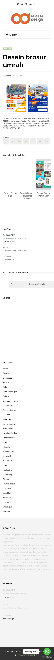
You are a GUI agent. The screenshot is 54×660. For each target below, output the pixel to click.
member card (9, 451)
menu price (8, 456)
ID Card (6, 414)
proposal (7, 488)
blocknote (7, 378)
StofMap (7, 497)
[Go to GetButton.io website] (47, 657)
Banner (6, 373)
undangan (7, 506)
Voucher (7, 511)
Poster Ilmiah (9, 483)
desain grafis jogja (37, 284)
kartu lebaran (9, 424)
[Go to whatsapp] (47, 651)
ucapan (6, 502)
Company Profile (10, 401)
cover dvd (7, 405)
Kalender (7, 419)
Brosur (7, 48)
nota (5, 465)
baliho (5, 368)
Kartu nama (8, 428)
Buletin (6, 396)
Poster (6, 479)
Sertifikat (7, 493)
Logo (5, 442)
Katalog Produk (10, 433)
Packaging (7, 470)
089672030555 (9, 241)
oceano (8, 76)
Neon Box (7, 460)
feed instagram (9, 410)
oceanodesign (8, 259)
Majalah (6, 447)
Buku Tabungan (10, 391)
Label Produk (9, 437)
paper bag (7, 474)
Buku (5, 387)
